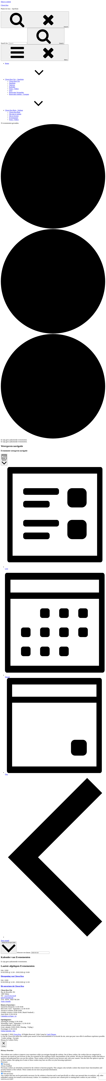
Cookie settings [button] (6, 1038)
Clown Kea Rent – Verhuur (29, 110)
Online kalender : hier (8, 1031)
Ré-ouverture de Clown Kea (12, 986)
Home (7, 63)
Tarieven (12, 85)
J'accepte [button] (16, 1038)
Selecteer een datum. (24, 952)
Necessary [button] (4, 1062)
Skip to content (6, 2)
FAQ (10, 90)
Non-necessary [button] (6, 1071)
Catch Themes (51, 1034)
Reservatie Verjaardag (16, 92)
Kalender (12, 87)
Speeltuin (12, 83)
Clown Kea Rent (14, 112)
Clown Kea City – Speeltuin (30, 79)
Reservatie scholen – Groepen (19, 94)
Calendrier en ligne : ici (8, 1016)
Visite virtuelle (6, 1001)
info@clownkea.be (7, 998)
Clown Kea (4, 5)
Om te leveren (14, 116)
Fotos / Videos (14, 89)
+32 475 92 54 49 (10, 996)
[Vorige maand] (55, 937)
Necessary (6, 1064)
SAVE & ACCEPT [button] (7, 1079)
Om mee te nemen (15, 114)
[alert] (53, 440)
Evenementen (13, 118)
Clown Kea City (14, 81)
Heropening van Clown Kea (12, 976)
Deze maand (5, 940)
